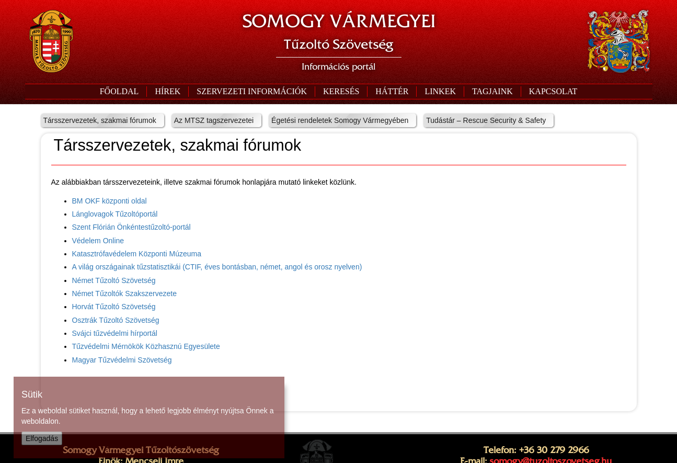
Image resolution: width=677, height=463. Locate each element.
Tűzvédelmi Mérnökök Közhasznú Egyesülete (146, 346)
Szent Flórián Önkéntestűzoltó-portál (131, 227)
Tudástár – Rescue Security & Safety (486, 120)
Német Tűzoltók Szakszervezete (124, 293)
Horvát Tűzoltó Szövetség (114, 306)
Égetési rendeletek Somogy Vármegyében (339, 120)
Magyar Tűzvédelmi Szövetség (122, 360)
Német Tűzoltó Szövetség (114, 280)
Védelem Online (98, 240)
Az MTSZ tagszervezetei (214, 120)
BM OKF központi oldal (109, 201)
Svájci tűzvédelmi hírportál (114, 333)
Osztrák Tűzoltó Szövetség (115, 320)
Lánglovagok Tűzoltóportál (115, 214)
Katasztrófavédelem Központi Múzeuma (136, 254)
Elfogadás (42, 438)
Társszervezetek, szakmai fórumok (99, 120)
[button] (251, 91)
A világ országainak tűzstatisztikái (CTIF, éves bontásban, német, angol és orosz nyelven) (217, 267)
